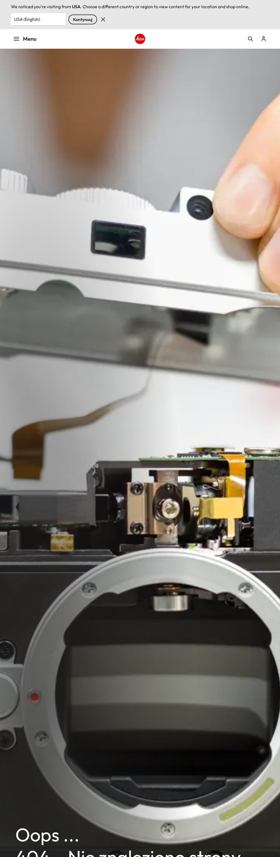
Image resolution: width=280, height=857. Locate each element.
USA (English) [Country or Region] (27, 19)
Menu (25, 38)
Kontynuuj (82, 19)
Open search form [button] (250, 39)
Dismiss (103, 19)
